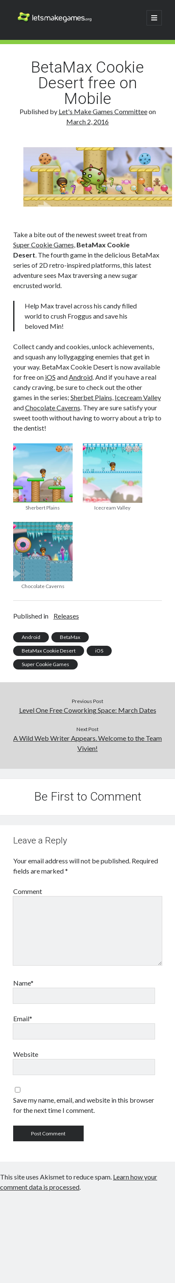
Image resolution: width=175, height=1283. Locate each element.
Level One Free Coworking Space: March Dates (87, 710)
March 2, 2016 (87, 122)
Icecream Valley (138, 397)
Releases (66, 616)
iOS (50, 377)
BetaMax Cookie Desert (49, 650)
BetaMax (70, 637)
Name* (23, 983)
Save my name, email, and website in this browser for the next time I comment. (83, 1105)
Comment (27, 891)
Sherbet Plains (91, 397)
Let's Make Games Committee (103, 111)
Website (25, 1054)
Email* (22, 1018)
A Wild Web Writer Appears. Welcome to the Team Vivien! (87, 743)
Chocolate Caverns (52, 407)
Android (81, 377)
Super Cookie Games (43, 245)
